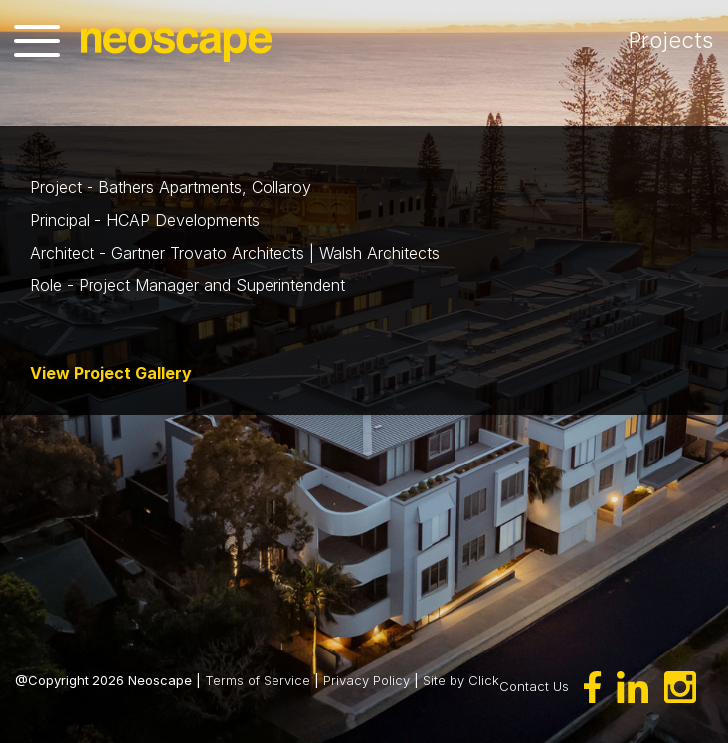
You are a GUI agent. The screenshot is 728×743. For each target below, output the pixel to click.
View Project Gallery (111, 373)
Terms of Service (257, 680)
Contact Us (534, 685)
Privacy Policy (366, 680)
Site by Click (461, 680)
